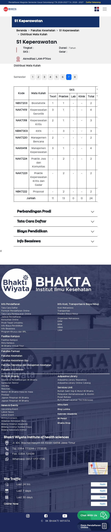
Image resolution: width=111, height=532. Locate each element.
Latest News (7, 412)
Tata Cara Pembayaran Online (16, 314)
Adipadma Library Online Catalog (74, 383)
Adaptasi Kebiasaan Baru (13, 421)
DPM (60, 321)
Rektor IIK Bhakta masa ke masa (17, 392)
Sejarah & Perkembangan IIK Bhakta (19, 380)
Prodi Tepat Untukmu (12, 323)
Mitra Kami (63, 405)
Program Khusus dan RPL (13, 332)
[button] (93, 515)
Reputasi (5, 389)
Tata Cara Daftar (9, 308)
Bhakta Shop (64, 423)
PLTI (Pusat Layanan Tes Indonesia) (75, 400)
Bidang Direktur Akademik (14, 424)
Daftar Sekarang (93, 2)
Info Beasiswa (8, 329)
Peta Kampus (7, 343)
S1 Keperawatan (69, 30)
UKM (60, 330)
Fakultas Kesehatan (43, 30)
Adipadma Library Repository (72, 380)
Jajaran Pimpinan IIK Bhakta (15, 398)
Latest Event (7, 415)
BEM (60, 324)
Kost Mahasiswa (65, 308)
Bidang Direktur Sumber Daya (16, 427)
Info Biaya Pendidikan (12, 326)
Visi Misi (5, 386)
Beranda (21, 30)
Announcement (9, 418)
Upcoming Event (9, 409)
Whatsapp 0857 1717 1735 (28, 459)
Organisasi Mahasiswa (68, 318)
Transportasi (64, 311)
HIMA (60, 327)
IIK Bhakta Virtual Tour (12, 346)
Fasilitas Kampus (9, 340)
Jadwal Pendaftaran (11, 317)
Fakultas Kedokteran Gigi (14, 361)
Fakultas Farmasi (10, 351)
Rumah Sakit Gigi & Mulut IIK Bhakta (75, 391)
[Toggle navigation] (104, 9)
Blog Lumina (64, 409)
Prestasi (5, 395)
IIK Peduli (62, 419)
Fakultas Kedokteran (12, 370)
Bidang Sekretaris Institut (14, 430)
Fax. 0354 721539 (23, 454)
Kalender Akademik (67, 414)
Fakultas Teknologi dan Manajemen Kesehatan (26, 365)
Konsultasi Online (9, 320)
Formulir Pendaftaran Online (15, 311)
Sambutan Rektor (10, 383)
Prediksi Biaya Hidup (68, 314)
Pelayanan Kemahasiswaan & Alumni (76, 394)
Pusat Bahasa (64, 397)
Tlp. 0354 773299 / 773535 (29, 448)
